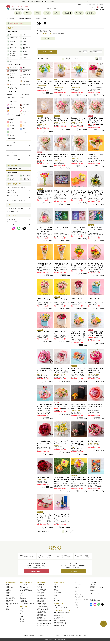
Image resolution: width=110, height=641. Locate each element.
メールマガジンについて (95, 592)
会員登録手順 (77, 604)
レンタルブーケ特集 (41, 604)
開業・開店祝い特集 (41, 615)
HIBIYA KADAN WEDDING (60, 623)
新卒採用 (73, 635)
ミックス (22, 621)
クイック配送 (57, 605)
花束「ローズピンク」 (95, 441)
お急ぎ (47, 13)
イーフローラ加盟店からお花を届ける (18, 187)
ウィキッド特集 (40, 584)
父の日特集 (39, 587)
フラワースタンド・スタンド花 (27, 603)
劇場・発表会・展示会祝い (12, 603)
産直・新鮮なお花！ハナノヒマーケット (18, 200)
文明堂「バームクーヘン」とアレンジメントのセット (95, 83)
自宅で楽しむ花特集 (41, 603)
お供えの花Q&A (40, 601)
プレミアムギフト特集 (42, 606)
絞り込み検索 (47, 51)
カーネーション (57, 592)
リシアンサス (57, 593)
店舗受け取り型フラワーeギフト (18, 195)
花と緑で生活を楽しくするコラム (15, 208)
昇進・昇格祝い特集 (41, 618)
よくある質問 (100, 4)
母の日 (37, 13)
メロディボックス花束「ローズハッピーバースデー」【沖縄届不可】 (78, 443)
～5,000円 (9, 94)
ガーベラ (56, 590)
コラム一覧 (92, 599)
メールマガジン (78, 605)
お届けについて (78, 593)
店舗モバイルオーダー (59, 620)
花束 (21, 586)
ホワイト (22, 619)
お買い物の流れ (78, 594)
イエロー (22, 611)
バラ (55, 584)
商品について (77, 591)
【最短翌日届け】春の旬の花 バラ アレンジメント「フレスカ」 (95, 120)
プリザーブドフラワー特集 (43, 608)
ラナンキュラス (57, 600)
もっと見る (19, 115)
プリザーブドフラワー (25, 589)
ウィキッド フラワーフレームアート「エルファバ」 (61, 229)
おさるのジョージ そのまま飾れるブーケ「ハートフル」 (78, 479)
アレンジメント (23, 584)
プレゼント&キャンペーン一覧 (60, 607)
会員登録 (77, 602)
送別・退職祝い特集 (41, 598)
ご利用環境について (94, 590)
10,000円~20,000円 (11, 97)
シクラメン (56, 587)
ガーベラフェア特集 (41, 589)
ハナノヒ (18, 197)
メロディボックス (48, 38)
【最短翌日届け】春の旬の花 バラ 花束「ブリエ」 (44, 156)
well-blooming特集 (41, 590)
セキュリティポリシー (49, 635)
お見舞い (8, 608)
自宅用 (7, 609)
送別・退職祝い (9, 600)
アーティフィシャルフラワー (26, 590)
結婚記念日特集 (40, 595)
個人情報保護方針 (39, 635)
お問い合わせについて (94, 593)
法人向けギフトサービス (14, 169)
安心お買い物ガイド (91, 4)
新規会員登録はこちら (36, 571)
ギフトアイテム (23, 601)
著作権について (59, 635)
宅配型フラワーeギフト (12, 192)
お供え (56, 13)
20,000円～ (22, 97)
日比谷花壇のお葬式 (59, 625)
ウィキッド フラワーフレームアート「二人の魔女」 (96, 229)
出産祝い (8, 592)
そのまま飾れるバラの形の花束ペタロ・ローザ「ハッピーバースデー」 (95, 370)
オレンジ (22, 613)
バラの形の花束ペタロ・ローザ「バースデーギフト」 (44, 370)
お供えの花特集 (40, 600)
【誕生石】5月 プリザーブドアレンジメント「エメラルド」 (61, 83)
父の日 (7, 589)
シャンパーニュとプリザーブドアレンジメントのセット (61, 516)
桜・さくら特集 (40, 592)
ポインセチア (57, 586)
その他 (76, 607)
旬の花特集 (39, 597)
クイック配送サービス (44, 33)
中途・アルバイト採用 (81, 635)
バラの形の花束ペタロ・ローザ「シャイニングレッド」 (44, 443)
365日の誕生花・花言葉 (13, 211)
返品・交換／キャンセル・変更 (81, 599)
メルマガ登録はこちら (73, 571)
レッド (21, 608)
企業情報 (26, 635)
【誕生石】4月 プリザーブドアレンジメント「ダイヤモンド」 (44, 120)
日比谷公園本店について (60, 622)
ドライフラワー (23, 592)
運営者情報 (31, 635)
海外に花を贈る (18, 190)
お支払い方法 (77, 597)
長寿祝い (8, 601)
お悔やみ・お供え (10, 587)
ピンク (21, 610)
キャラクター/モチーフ (25, 587)
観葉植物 (22, 593)
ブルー (21, 616)
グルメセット (23, 598)
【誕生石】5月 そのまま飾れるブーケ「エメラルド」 (78, 83)
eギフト (27, 13)
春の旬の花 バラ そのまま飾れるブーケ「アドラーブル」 (61, 156)
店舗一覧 (90, 13)
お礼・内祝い (9, 604)
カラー (55, 595)
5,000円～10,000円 (24, 94)
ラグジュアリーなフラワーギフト (44, 623)
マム (55, 589)
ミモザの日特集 (40, 593)
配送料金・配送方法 (79, 596)
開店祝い (8, 595)
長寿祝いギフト (40, 614)
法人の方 (79, 13)
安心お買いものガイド (79, 589)
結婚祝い (8, 593)
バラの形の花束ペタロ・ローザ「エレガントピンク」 (95, 406)
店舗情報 (56, 618)
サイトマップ (67, 635)
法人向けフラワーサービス (43, 625)
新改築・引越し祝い (10, 597)
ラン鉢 (21, 595)
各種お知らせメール (79, 600)
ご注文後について (93, 586)
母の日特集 (39, 586)
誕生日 (18, 13)
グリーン (22, 618)
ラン (55, 597)
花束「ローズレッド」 (44, 477)
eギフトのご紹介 (58, 617)
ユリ (55, 598)
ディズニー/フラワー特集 (42, 609)
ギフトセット (23, 600)
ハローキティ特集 (41, 611)
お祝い (7, 606)
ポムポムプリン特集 (41, 612)
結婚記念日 (67, 13)
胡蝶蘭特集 (39, 617)
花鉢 (21, 597)
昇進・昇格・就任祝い (11, 598)
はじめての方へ (81, 4)
